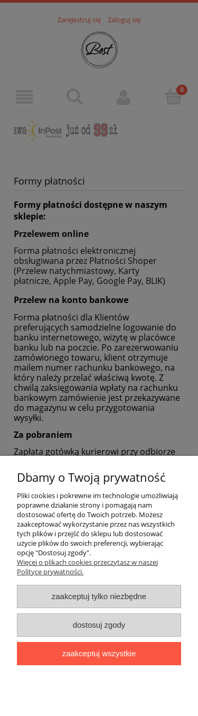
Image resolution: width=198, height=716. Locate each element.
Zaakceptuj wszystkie (99, 653)
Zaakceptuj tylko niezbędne (99, 596)
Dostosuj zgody (99, 624)
